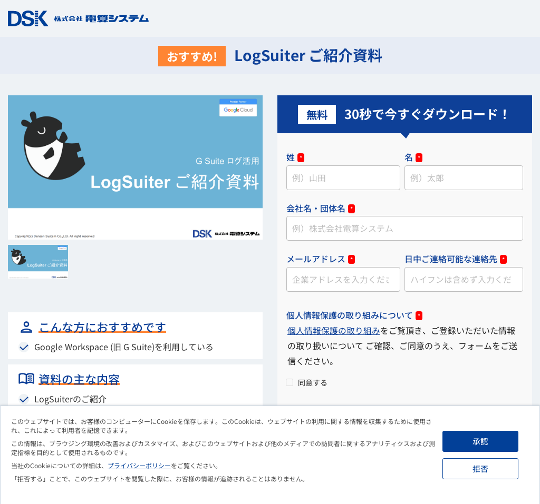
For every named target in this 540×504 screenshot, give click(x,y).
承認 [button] (482, 441)
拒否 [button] (482, 468)
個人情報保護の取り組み (333, 331)
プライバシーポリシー (139, 465)
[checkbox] (404, 383)
